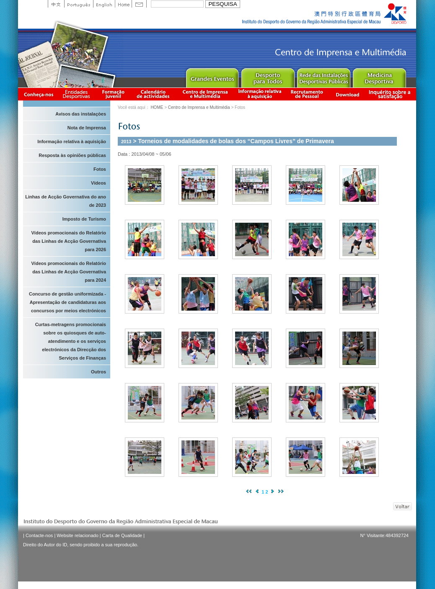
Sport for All (267, 75)
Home (123, 4)
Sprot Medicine (379, 75)
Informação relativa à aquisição (260, 93)
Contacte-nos (39, 535)
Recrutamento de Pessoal (307, 93)
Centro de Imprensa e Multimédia (205, 93)
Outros (98, 371)
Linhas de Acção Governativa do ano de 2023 (65, 201)
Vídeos (98, 182)
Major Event (212, 75)
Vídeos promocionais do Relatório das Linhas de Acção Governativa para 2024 (68, 272)
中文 (56, 4)
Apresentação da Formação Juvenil (113, 93)
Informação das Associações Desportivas (78, 93)
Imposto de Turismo (84, 218)
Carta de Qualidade (122, 535)
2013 (126, 141)
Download (347, 93)
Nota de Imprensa (86, 127)
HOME (156, 107)
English (104, 4)
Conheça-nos (38, 93)
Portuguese (78, 4)
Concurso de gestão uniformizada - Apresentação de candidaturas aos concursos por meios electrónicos (67, 302)
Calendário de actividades (153, 93)
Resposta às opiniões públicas (72, 155)
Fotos (99, 169)
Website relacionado (77, 535)
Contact (139, 4)
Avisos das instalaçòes (80, 113)
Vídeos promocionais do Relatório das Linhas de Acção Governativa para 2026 (68, 241)
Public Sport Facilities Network (323, 75)
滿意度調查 (391, 93)
